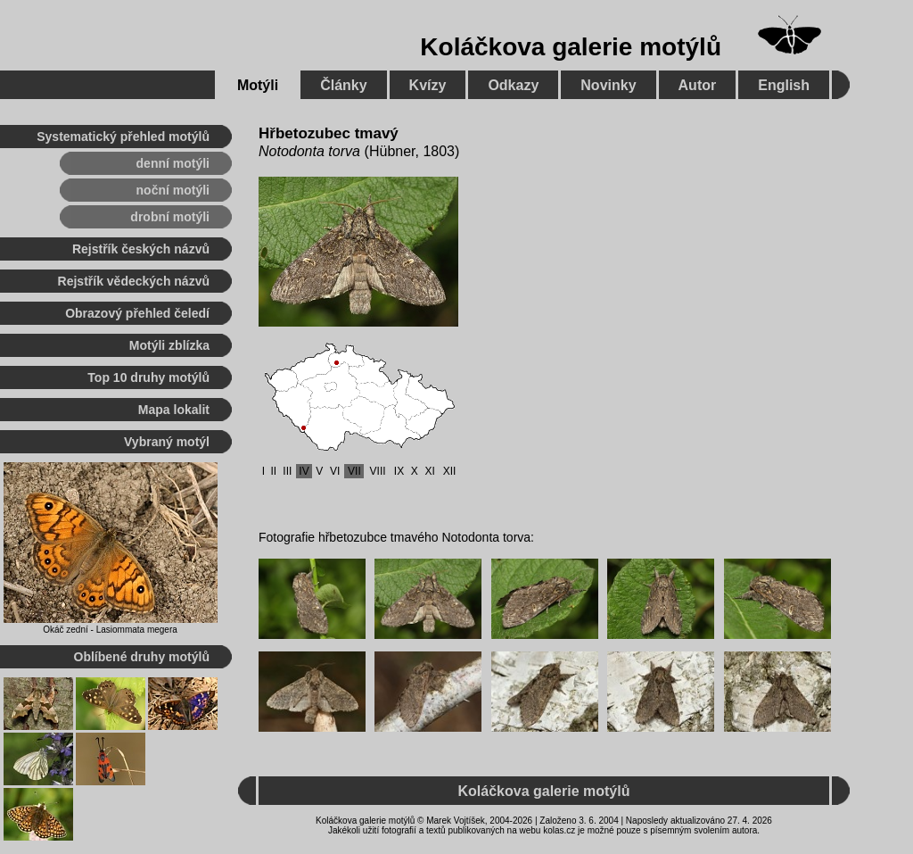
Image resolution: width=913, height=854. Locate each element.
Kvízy (428, 85)
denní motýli (173, 163)
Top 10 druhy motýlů (148, 377)
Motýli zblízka (169, 345)
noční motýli (173, 190)
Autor (698, 85)
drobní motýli (170, 217)
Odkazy (513, 85)
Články (343, 85)
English (784, 85)
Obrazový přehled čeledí (137, 313)
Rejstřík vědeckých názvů (134, 281)
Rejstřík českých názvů (141, 249)
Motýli (257, 85)
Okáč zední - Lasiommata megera (110, 629)
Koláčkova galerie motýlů (570, 47)
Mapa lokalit (174, 409)
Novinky (608, 85)
